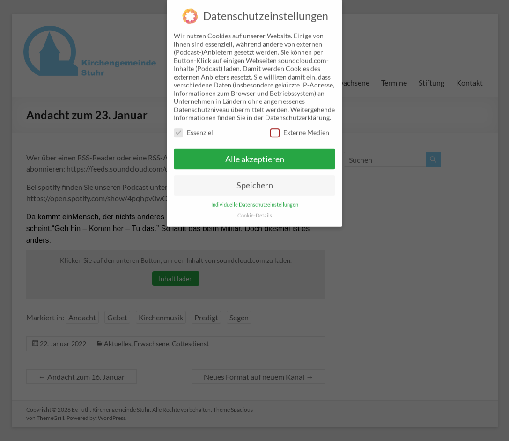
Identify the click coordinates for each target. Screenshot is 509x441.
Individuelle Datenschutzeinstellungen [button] (254, 197)
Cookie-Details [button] (254, 208)
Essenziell (194, 124)
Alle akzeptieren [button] (254, 151)
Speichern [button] (254, 178)
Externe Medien (299, 124)
